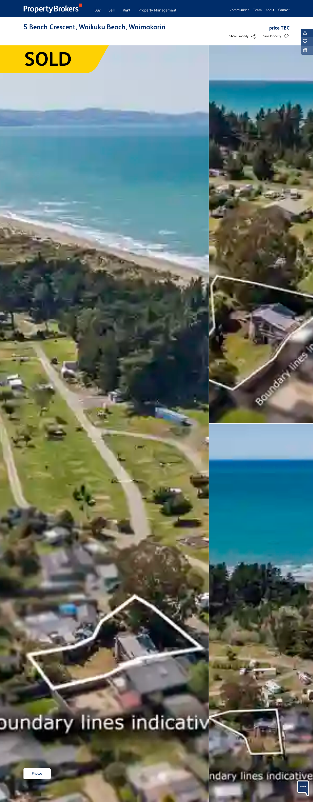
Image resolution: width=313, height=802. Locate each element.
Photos (37, 774)
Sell (112, 10)
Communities (239, 10)
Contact (284, 10)
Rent (127, 10)
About (270, 10)
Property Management (157, 10)
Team (257, 10)
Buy (97, 10)
